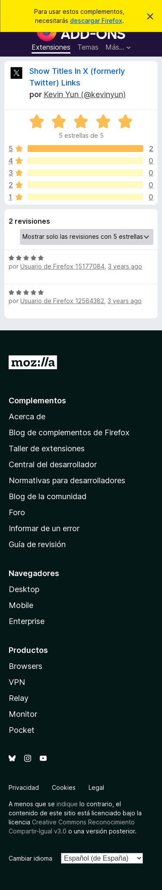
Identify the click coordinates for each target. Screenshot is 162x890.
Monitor (23, 714)
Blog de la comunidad (47, 496)
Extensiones (51, 47)
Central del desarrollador (53, 464)
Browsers (25, 666)
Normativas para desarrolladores (67, 480)
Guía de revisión (37, 544)
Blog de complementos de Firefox (69, 432)
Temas (87, 47)
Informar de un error (44, 528)
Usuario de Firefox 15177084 (62, 266)
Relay (19, 698)
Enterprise (26, 621)
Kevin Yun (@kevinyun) (85, 94)
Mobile (21, 605)
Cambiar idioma (30, 858)
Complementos (37, 400)
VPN (17, 682)
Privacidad (24, 787)
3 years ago (125, 266)
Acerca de (27, 416)
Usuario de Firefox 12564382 (62, 300)
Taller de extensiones (47, 448)
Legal (96, 787)
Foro (17, 512)
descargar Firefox (96, 20)
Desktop (24, 589)
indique (67, 804)
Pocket (22, 730)
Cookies (64, 787)
